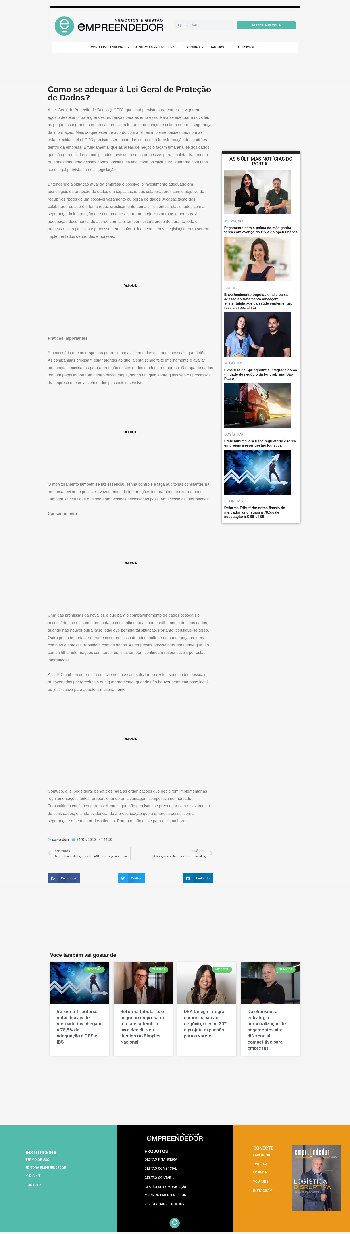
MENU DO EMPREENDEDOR (156, 47)
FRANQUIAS (193, 47)
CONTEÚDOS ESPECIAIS (110, 47)
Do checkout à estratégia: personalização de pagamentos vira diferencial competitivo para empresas (267, 1030)
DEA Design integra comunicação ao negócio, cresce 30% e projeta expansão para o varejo (206, 1024)
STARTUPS (218, 47)
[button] (64, 878)
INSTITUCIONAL (246, 47)
